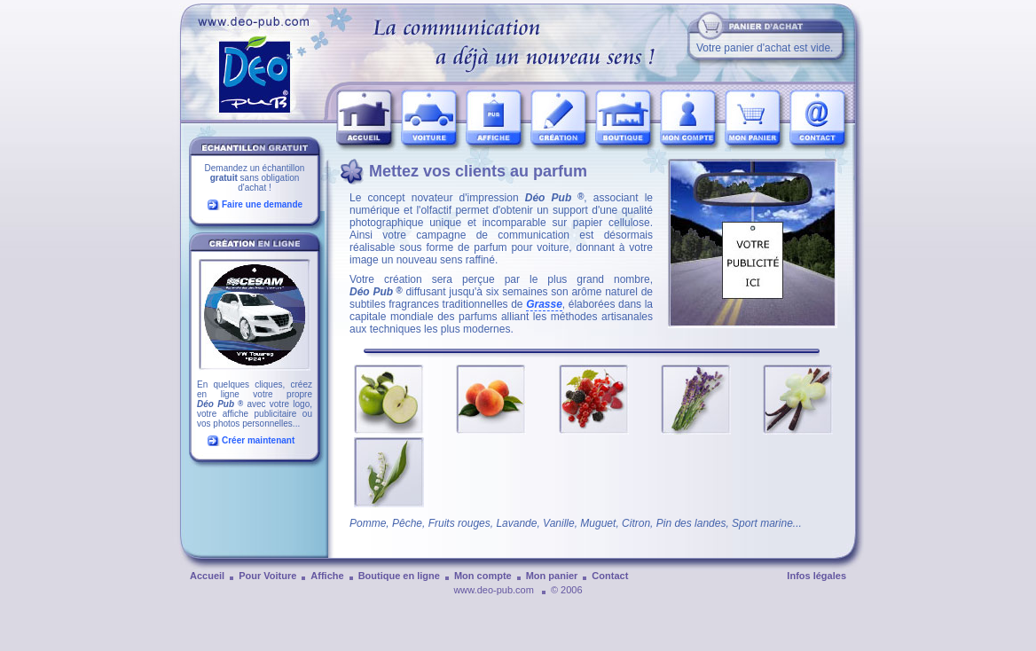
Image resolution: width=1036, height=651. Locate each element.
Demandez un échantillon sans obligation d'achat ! (255, 177)
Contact (610, 575)
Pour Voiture (267, 575)
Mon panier (552, 575)
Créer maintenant (258, 440)
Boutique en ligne (399, 575)
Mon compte (483, 575)
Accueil (207, 575)
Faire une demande (262, 204)
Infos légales (816, 575)
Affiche (326, 575)
